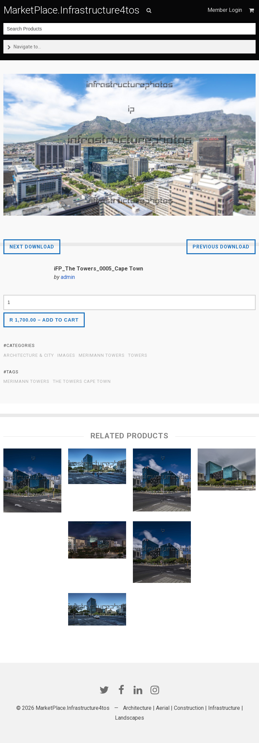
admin (68, 277)
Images (66, 355)
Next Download (31, 246)
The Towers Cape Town (82, 381)
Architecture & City (28, 355)
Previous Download (221, 246)
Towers (137, 355)
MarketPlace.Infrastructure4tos (71, 10)
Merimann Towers (102, 355)
